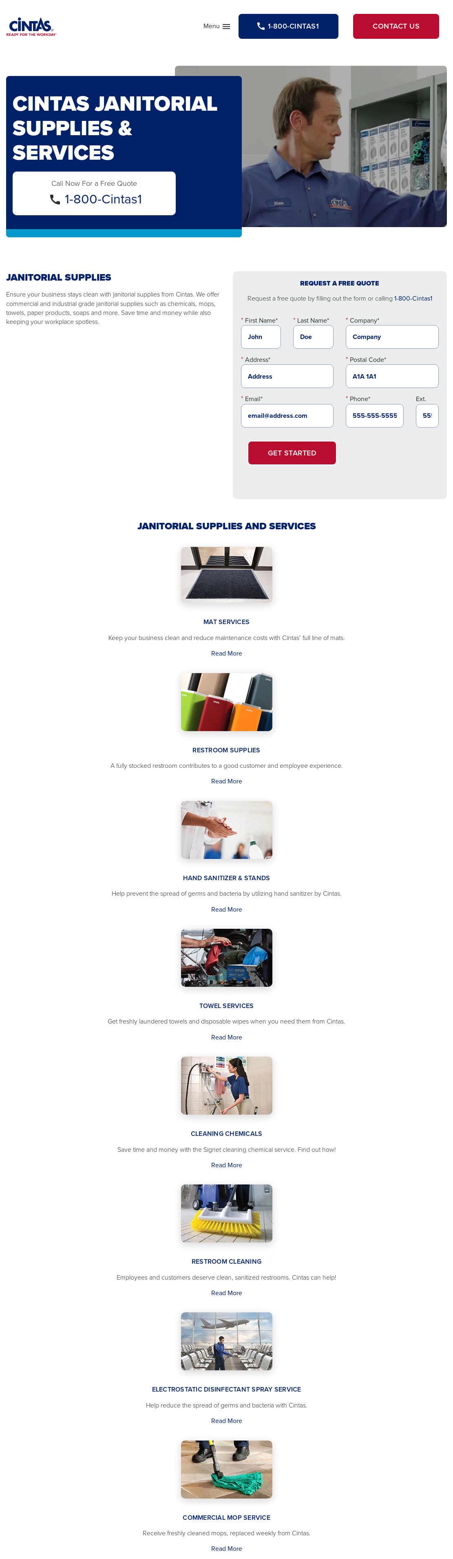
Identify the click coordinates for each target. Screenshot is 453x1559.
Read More (226, 653)
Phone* (360, 399)
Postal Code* (368, 359)
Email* (254, 399)
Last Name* (313, 320)
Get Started (292, 453)
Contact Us (396, 26)
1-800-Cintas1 (103, 199)
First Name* (261, 320)
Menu (217, 27)
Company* (364, 320)
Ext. (421, 399)
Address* (257, 359)
